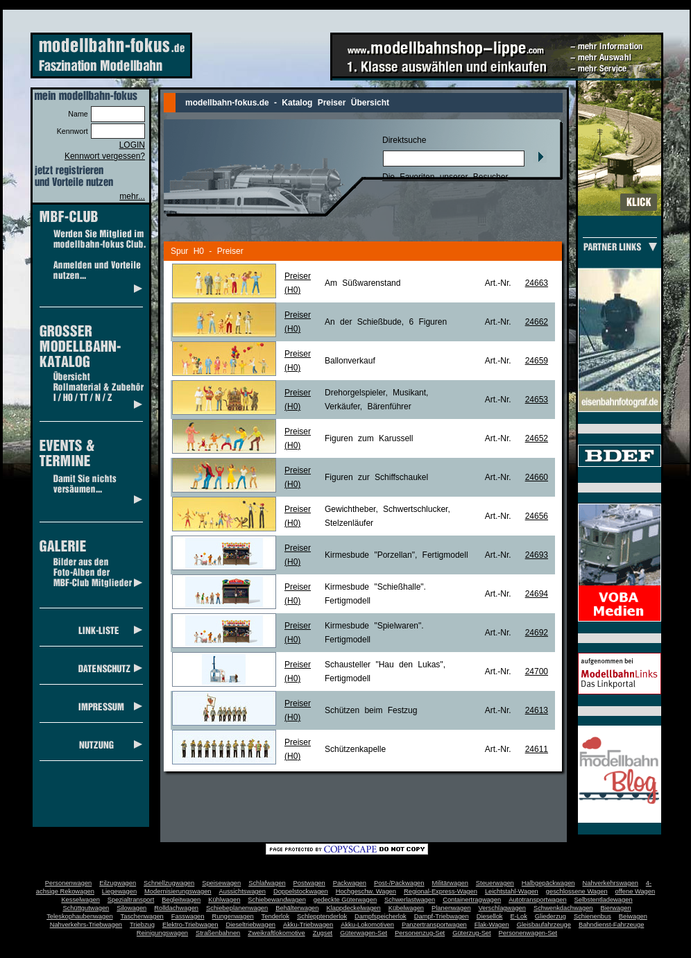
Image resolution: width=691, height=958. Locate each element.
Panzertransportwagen (434, 924)
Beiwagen (633, 916)
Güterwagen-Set (363, 933)
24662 (536, 322)
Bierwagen (616, 908)
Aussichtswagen (242, 891)
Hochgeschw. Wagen (366, 891)
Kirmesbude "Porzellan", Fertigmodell (396, 555)
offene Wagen (635, 891)
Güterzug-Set (471, 933)
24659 (536, 361)
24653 (536, 399)
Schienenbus (592, 916)
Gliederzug (550, 916)
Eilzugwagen (117, 883)
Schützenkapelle (355, 749)
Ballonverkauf (350, 361)
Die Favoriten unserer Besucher (445, 177)
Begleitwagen (181, 899)
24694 (536, 594)
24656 (536, 516)
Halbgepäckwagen (548, 883)
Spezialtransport (131, 899)
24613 (536, 710)
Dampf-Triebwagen (441, 916)
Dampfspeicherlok (381, 916)
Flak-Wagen (492, 924)
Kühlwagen (224, 899)
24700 (536, 671)
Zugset (323, 933)
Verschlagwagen (502, 908)
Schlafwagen (266, 883)
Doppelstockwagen (300, 891)
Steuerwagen (495, 883)
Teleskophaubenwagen (79, 916)
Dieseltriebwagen (250, 924)
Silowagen (131, 908)
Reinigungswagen (162, 933)
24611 (536, 749)
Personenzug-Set (420, 933)
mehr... (132, 196)
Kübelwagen (406, 908)
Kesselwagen (80, 899)
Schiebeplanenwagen (237, 908)
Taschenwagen (142, 916)
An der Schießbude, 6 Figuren (386, 322)
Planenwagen (451, 908)
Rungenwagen (232, 916)
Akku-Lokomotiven (367, 924)
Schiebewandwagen (277, 899)
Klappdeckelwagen (353, 908)
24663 (536, 283)
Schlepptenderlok (322, 916)
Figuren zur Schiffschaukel (376, 477)
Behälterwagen (296, 908)
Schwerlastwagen (409, 899)
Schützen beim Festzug (371, 710)
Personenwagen (68, 883)
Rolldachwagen (176, 908)
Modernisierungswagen (177, 891)
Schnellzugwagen (169, 883)
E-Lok (519, 916)
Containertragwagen (472, 899)
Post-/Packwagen (399, 883)
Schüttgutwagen (85, 908)
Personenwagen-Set (528, 933)
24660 (536, 477)
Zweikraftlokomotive (276, 933)
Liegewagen (119, 891)
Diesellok (490, 916)
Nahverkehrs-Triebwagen (86, 924)
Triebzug (142, 924)
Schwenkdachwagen (563, 908)
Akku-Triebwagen (308, 924)
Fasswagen (188, 916)
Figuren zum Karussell (369, 438)
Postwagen (309, 883)
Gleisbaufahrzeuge (544, 924)
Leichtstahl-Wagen (511, 891)
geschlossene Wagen (577, 891)
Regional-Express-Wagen (440, 891)
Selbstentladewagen (603, 899)
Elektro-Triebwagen (190, 924)
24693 (536, 555)
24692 (536, 633)
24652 (536, 438)
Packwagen (349, 883)
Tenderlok (275, 916)
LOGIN (132, 145)
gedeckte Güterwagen (345, 899)
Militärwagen (450, 883)
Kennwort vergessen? (105, 156)
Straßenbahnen (218, 933)
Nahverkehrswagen (610, 883)
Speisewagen (221, 883)
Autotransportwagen (538, 899)
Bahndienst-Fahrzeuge (611, 924)
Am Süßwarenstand (362, 283)
